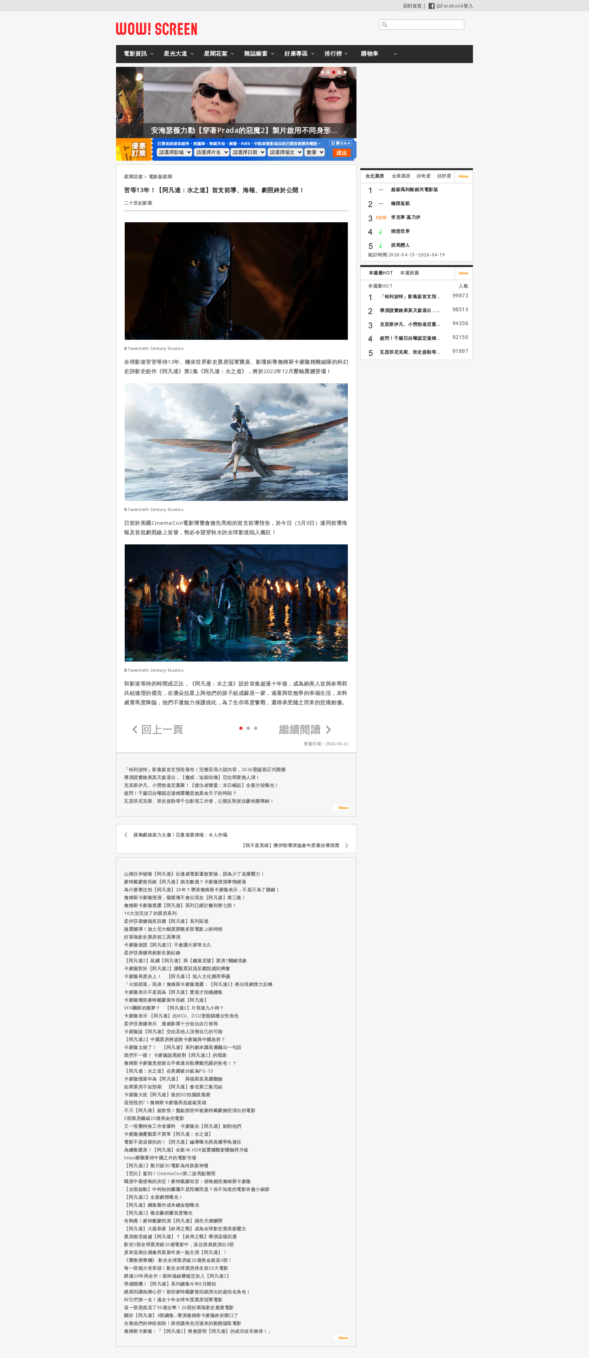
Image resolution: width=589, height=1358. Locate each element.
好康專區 (296, 53)
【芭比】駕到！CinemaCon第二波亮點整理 (170, 1173)
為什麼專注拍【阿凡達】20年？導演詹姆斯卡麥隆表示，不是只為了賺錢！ (202, 889)
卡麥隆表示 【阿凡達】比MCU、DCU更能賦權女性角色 (181, 1016)
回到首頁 (412, 6)
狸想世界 (400, 231)
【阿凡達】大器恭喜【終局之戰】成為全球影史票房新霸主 (185, 1228)
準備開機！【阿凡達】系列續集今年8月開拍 (170, 1284)
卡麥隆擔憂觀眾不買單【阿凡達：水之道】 (168, 1134)
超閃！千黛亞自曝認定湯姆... (410, 338)
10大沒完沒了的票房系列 (150, 913)
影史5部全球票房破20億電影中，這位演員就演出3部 (179, 1244)
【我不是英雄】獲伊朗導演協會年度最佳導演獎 (292, 845)
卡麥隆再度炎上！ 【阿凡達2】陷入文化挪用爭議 (177, 976)
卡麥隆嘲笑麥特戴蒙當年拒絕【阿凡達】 (166, 1000)
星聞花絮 (215, 53)
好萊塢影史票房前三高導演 (152, 937)
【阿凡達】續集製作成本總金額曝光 (161, 1205)
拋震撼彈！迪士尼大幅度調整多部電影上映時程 (173, 929)
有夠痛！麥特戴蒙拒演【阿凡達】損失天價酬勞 (173, 1221)
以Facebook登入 (451, 6)
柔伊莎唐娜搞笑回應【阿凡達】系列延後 (166, 921)
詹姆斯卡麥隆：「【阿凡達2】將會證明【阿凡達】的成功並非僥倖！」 (198, 1331)
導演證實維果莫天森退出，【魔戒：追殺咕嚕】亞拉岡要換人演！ (192, 777)
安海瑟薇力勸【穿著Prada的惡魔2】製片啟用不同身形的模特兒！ (280, 130)
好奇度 (424, 176)
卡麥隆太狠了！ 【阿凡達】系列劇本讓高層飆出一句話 (183, 1047)
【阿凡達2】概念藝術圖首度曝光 (158, 1213)
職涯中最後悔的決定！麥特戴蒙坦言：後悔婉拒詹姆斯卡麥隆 (187, 1181)
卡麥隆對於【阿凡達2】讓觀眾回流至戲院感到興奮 (177, 968)
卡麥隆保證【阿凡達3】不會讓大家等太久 (167, 945)
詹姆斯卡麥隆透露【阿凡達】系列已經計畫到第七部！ (180, 905)
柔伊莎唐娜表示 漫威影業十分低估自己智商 (171, 1023)
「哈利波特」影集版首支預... (410, 296)
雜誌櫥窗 (255, 53)
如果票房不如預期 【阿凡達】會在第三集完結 (173, 1087)
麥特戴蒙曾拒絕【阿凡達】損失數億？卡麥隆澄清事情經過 (185, 882)
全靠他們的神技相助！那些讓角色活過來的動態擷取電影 (183, 1323)
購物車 (370, 53)
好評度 (444, 176)
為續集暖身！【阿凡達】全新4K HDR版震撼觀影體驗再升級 (186, 1150)
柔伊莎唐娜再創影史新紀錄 (152, 953)
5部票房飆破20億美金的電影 (154, 1118)
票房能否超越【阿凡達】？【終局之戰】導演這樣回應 (180, 1236)
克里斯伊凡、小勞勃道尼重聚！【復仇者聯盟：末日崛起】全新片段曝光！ (201, 785)
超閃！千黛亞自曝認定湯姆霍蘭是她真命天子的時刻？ (180, 793)
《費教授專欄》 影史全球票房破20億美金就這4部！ (178, 1260)
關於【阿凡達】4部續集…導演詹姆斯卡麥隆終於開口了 (181, 1315)
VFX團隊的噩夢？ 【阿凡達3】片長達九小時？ (174, 1008)
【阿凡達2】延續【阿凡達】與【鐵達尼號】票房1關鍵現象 (185, 960)
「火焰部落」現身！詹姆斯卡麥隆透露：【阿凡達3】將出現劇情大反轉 (198, 984)
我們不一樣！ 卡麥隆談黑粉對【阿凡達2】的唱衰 (175, 1055)
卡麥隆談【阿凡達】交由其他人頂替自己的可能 (173, 1031)
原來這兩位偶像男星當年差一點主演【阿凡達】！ (175, 1252)
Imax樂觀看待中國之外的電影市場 (160, 1158)
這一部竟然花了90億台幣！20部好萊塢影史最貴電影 (179, 1307)
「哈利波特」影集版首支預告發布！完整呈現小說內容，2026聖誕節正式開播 (204, 769)
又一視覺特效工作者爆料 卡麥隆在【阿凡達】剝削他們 (183, 1126)
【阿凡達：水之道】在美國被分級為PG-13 (168, 1071)
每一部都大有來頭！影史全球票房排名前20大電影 (176, 1268)
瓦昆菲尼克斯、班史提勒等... (410, 352)
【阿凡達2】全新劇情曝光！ (153, 1197)
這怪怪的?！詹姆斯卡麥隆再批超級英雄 (165, 1102)
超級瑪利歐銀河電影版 (414, 189)
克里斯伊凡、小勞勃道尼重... (410, 324)
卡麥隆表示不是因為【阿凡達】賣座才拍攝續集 (173, 992)
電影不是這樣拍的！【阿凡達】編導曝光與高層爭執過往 (183, 1142)
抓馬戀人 (400, 245)
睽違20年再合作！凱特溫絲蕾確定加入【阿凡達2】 (177, 1276)
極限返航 (400, 203)
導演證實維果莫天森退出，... (410, 310)
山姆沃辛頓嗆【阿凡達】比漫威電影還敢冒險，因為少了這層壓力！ (194, 874)
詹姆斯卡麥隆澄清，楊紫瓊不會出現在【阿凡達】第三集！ (185, 897)
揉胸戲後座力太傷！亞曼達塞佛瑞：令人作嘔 (180, 835)
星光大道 (175, 53)
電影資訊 (135, 53)
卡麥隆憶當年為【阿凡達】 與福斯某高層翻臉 (173, 1079)
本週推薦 (409, 273)
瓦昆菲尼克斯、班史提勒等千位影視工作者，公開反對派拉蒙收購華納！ (199, 801)
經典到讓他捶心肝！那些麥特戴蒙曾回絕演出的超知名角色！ (187, 1292)
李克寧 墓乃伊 (406, 217)
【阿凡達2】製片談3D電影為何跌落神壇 (166, 1165)
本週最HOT (381, 273)
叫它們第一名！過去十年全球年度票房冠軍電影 (173, 1299)
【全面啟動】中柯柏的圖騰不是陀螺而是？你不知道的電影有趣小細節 (197, 1189)
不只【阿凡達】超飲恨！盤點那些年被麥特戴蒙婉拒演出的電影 (189, 1110)
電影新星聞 (160, 176)
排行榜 (333, 53)
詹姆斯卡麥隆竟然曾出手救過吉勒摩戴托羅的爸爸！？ (180, 1063)
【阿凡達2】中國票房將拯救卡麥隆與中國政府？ (174, 1039)
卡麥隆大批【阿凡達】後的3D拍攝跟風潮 (167, 1094)
